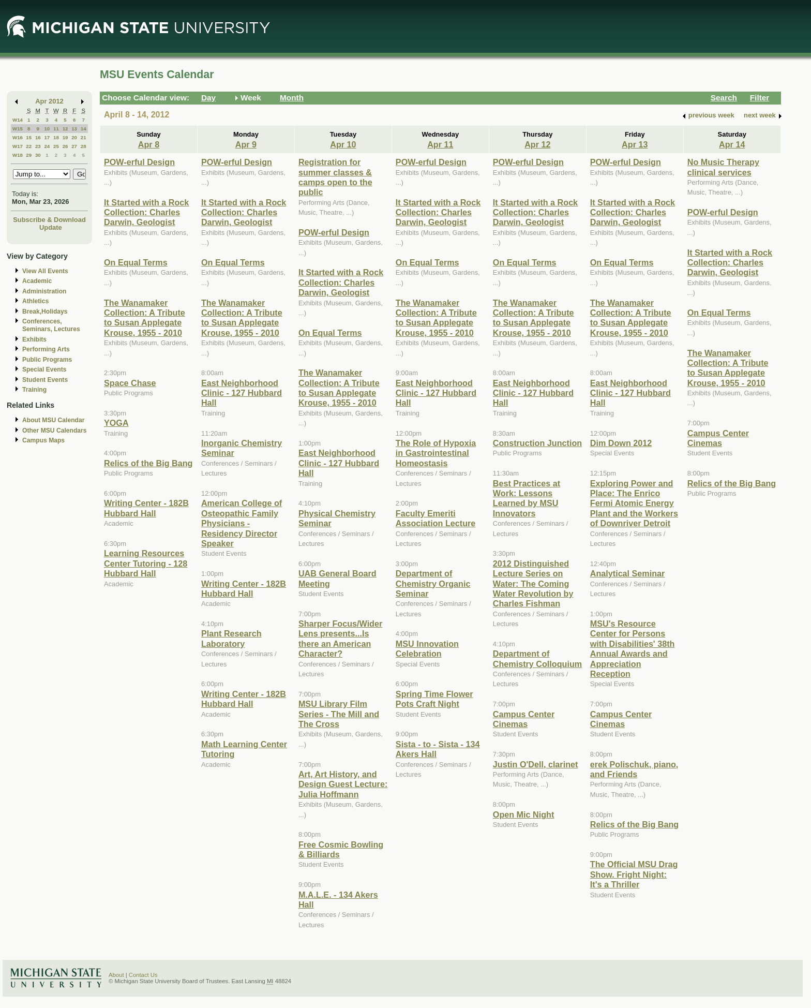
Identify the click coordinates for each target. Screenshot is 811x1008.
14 (83, 128)
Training (34, 389)
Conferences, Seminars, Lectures (51, 325)
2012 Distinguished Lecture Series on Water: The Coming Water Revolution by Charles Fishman (533, 584)
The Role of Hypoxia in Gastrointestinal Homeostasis (436, 453)
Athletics (35, 301)
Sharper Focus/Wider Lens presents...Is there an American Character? (340, 638)
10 (47, 128)
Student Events (45, 379)
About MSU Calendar (53, 420)
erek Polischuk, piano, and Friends (634, 769)
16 (38, 137)
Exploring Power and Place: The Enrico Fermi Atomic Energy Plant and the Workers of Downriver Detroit (634, 503)
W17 (17, 146)
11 (56, 128)
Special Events (44, 369)
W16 (17, 137)
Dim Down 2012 (621, 443)
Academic (37, 281)
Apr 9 (246, 144)
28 (83, 146)
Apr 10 (343, 144)
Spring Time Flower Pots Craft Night (434, 698)
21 (83, 137)
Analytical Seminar (627, 573)
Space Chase (130, 383)
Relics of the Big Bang (148, 463)
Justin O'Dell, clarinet (535, 764)
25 (56, 146)
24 (47, 146)
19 (65, 137)
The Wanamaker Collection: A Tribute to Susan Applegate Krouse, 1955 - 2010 (144, 317)
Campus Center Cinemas (523, 719)
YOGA (116, 422)
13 (74, 128)
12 (65, 128)
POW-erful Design (139, 162)
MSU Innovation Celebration (427, 648)
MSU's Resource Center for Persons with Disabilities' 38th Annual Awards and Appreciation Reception (632, 648)
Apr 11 (440, 144)
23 (38, 146)
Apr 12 (537, 144)
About (116, 975)
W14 (17, 120)
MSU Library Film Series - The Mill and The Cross (338, 714)
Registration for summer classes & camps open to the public (335, 177)
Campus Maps (43, 440)
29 (29, 155)
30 (38, 155)
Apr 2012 (49, 101)
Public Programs (47, 359)
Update (50, 227)
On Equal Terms (136, 262)
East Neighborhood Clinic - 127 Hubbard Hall (241, 393)
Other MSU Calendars (54, 430)
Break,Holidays (45, 311)
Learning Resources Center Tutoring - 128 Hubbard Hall (145, 563)
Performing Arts (46, 349)
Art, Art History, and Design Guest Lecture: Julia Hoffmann (342, 784)
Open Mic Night (523, 814)
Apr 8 (148, 144)
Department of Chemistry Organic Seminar (433, 583)
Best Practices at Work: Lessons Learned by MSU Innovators (526, 498)
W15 (17, 128)
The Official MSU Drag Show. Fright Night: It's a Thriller (634, 874)
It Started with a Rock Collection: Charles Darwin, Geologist (146, 212)
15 (29, 137)
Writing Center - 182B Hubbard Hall (146, 507)
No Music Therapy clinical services (723, 166)
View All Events (45, 271)
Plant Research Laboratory (231, 638)
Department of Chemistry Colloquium (537, 658)
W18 (17, 155)
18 (56, 137)
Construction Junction (537, 443)
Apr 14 (732, 144)
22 (29, 146)
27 (74, 146)
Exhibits (34, 339)
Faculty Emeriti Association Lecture (435, 518)
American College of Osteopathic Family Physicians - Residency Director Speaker (241, 523)
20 (74, 137)
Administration (44, 291)
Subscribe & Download (49, 220)
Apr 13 (635, 144)
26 (65, 146)
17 (47, 137)
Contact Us (143, 975)
